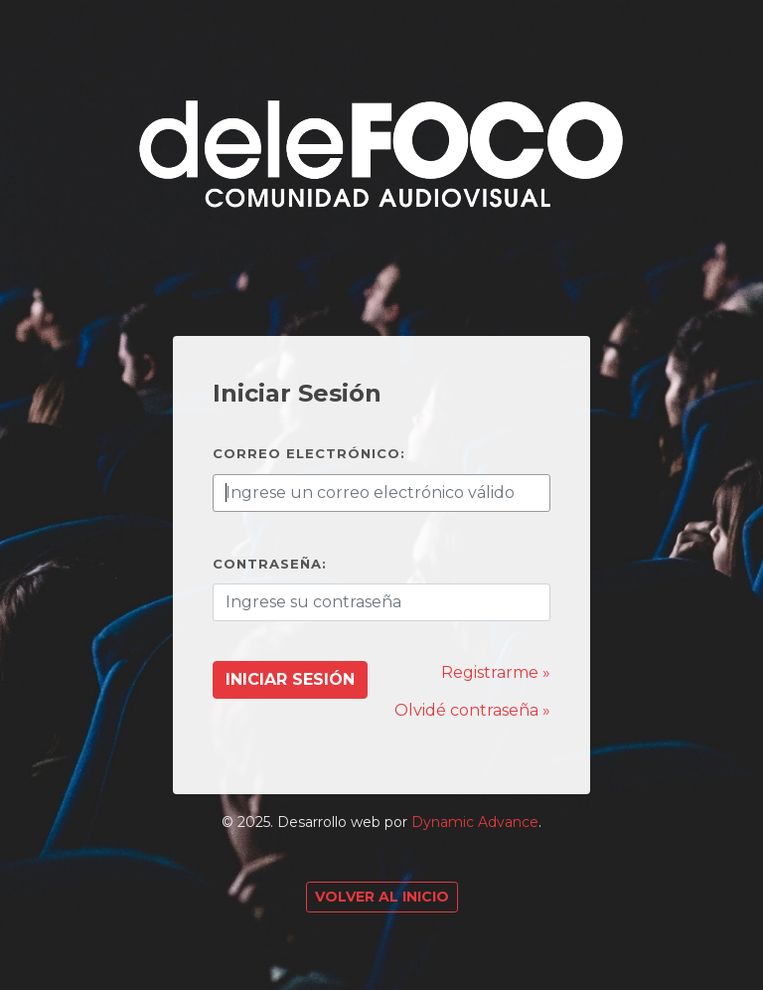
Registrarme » (495, 672)
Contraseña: (270, 564)
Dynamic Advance (474, 822)
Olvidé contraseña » (472, 710)
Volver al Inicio (382, 897)
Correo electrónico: (309, 453)
